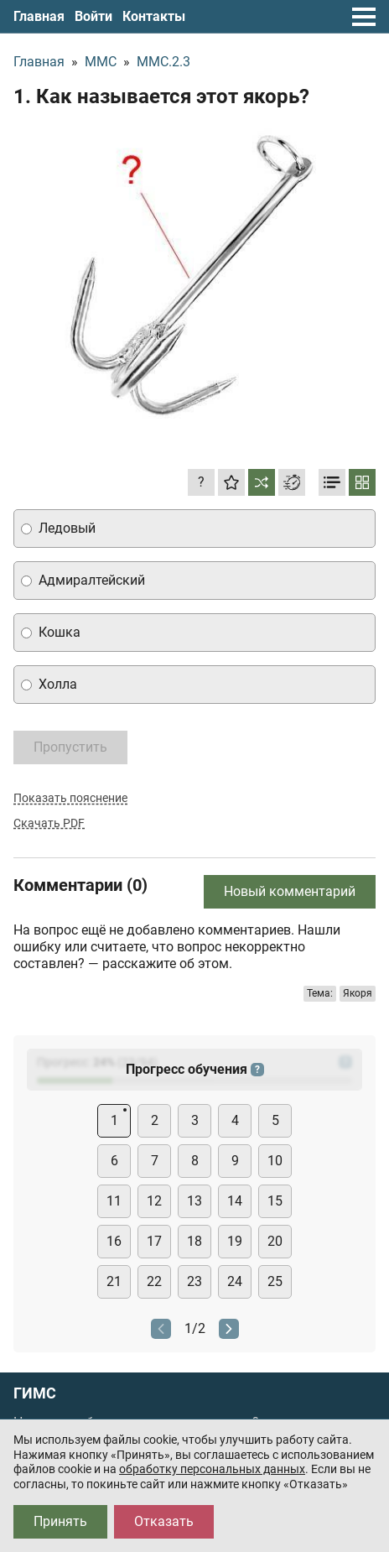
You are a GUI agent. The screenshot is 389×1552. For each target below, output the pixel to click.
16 (114, 1241)
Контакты (153, 16)
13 (194, 1201)
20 (275, 1241)
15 (275, 1201)
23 (194, 1281)
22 (154, 1281)
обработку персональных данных (212, 1469)
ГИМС (34, 1393)
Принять (60, 1521)
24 (234, 1281)
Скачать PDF (49, 823)
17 (154, 1241)
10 (275, 1161)
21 (114, 1281)
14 (234, 1201)
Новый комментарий (289, 891)
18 (194, 1241)
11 (114, 1201)
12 (154, 1201)
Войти (93, 16)
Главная (39, 16)
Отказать (164, 1521)
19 (234, 1241)
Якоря (357, 993)
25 (275, 1281)
